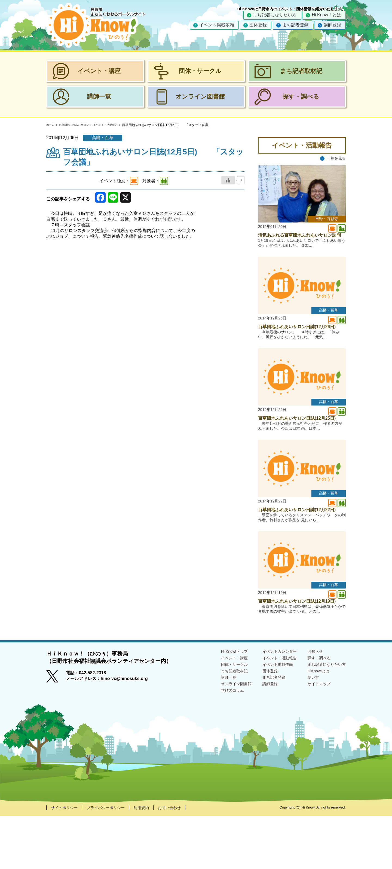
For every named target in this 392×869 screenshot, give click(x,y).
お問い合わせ (182, 860)
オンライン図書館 (223, 739)
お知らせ (311, 704)
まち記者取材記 (221, 725)
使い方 (308, 732)
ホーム (51, 125)
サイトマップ (315, 739)
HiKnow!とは (314, 725)
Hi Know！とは (326, 15)
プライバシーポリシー (112, 860)
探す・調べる (315, 711)
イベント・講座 (221, 711)
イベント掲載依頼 (216, 25)
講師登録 (332, 25)
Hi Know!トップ (221, 704)
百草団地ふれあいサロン (78, 125)
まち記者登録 (295, 25)
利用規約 (151, 860)
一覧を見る (335, 158)
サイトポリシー (66, 860)
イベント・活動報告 (115, 125)
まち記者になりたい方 (274, 15)
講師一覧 (215, 732)
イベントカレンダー (271, 704)
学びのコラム (219, 746)
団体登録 (258, 25)
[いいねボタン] (228, 180)
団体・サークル (221, 718)
